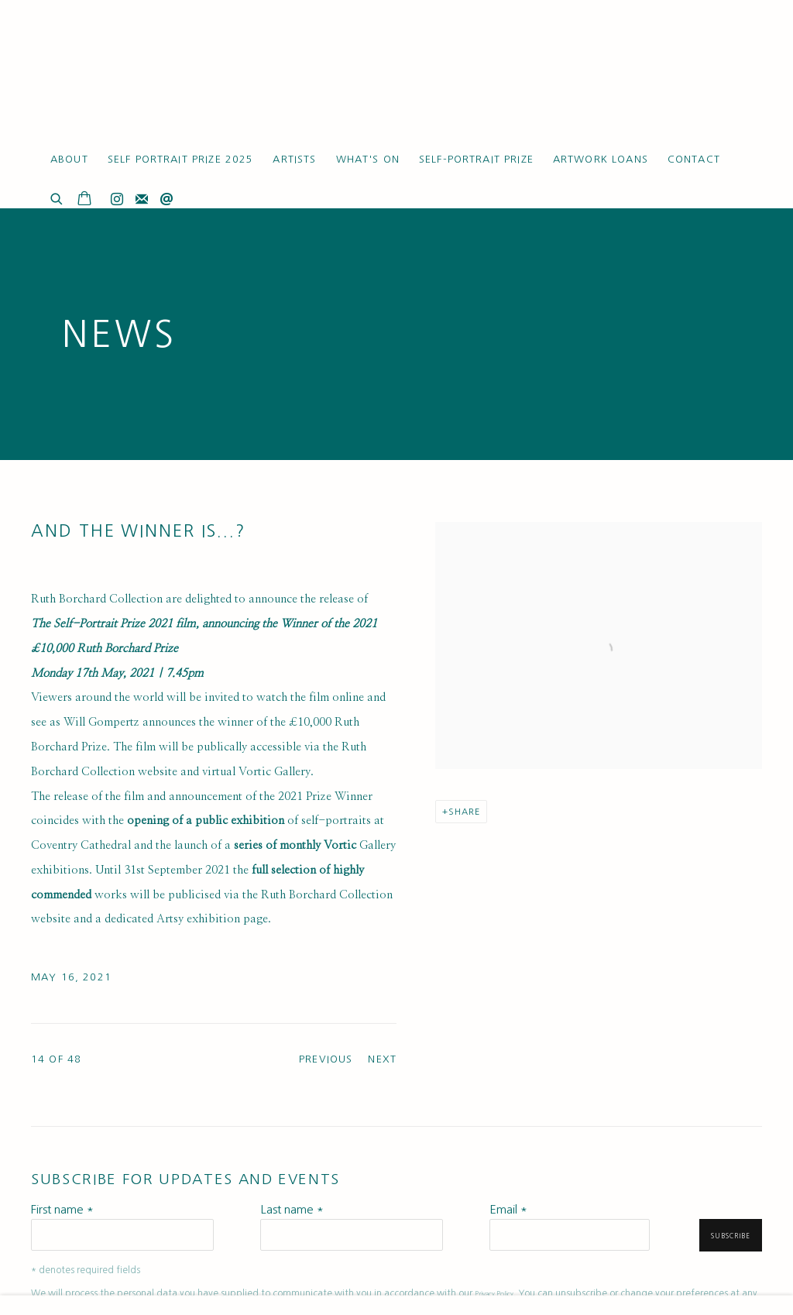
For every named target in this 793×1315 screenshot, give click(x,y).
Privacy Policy (494, 1294)
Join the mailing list (141, 199)
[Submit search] (57, 197)
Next (382, 1059)
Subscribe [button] (730, 1236)
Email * (508, 1209)
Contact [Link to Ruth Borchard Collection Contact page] (694, 159)
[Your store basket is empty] (84, 199)
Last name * (292, 1209)
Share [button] (464, 811)
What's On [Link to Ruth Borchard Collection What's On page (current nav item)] (368, 159)
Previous (325, 1059)
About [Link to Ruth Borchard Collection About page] (69, 159)
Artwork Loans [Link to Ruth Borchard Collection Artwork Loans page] (600, 159)
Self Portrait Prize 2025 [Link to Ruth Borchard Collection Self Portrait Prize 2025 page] (181, 159)
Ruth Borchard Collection (124, 77)
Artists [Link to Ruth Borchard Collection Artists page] (294, 159)
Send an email (166, 199)
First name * (62, 1209)
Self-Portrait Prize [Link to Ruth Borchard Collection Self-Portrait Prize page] (476, 159)
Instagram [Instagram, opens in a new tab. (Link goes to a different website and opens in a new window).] (117, 199)
